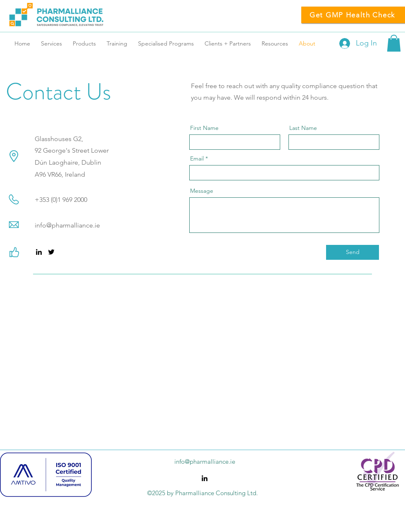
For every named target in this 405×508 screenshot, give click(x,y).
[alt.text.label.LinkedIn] (39, 252)
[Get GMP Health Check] (353, 15)
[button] (394, 43)
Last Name (303, 128)
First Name (204, 128)
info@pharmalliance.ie (67, 225)
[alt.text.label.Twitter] (51, 252)
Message (201, 191)
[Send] (352, 252)
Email (197, 158)
